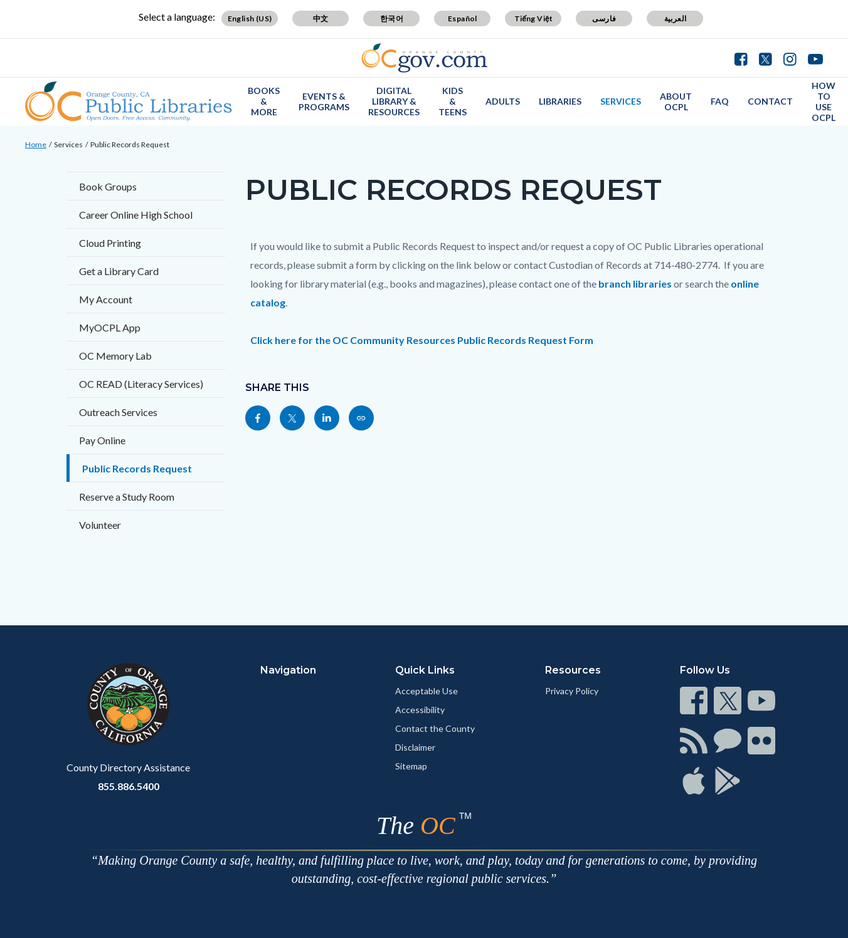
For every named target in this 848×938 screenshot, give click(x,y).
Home (35, 144)
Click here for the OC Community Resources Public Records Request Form (421, 340)
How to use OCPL (823, 101)
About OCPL (676, 101)
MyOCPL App (109, 327)
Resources (573, 670)
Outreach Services (118, 412)
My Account (105, 299)
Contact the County (435, 728)
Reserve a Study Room (126, 497)
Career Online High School (136, 215)
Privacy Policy (571, 690)
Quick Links (425, 670)
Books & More (264, 101)
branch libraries (636, 283)
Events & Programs (324, 101)
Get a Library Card (119, 271)
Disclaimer (415, 747)
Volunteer (100, 525)
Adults (502, 101)
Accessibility (420, 709)
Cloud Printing (110, 243)
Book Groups (108, 186)
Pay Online (102, 440)
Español (462, 18)
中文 (321, 18)
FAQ (720, 101)
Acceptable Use (426, 690)
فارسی (604, 18)
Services (620, 101)
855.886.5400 (128, 786)
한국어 (391, 18)
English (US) (250, 18)
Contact (770, 101)
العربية (675, 18)
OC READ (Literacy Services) (141, 384)
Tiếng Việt (533, 18)
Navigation (288, 670)
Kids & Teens (452, 101)
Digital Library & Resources (394, 101)
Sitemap (411, 766)
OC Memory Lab (115, 356)
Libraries (560, 101)
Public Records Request (129, 144)
